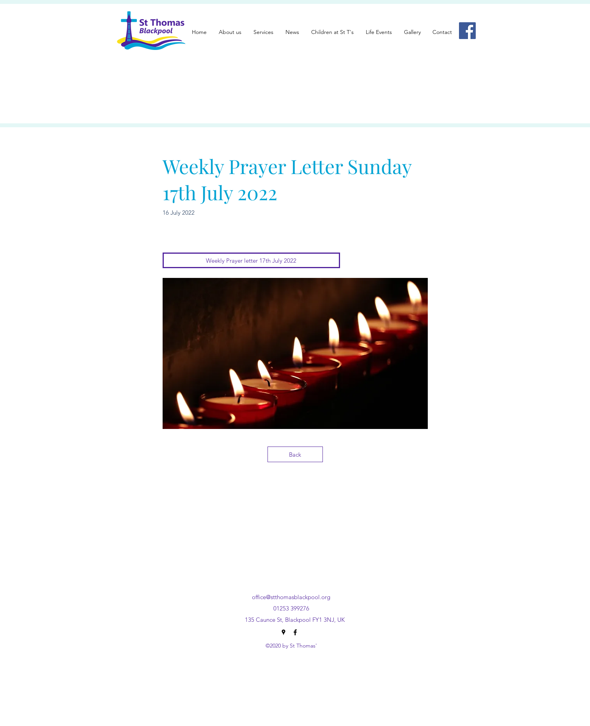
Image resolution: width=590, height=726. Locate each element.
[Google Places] (283, 632)
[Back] (295, 454)
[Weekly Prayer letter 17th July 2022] (251, 260)
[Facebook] (467, 30)
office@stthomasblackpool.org (291, 597)
